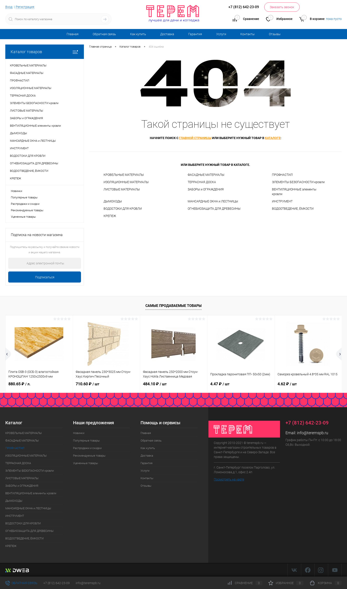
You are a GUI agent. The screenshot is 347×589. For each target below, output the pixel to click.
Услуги (221, 34)
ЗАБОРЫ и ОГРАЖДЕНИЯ (206, 189)
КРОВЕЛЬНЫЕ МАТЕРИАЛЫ (124, 174)
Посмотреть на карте (229, 479)
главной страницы (195, 138)
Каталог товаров (45, 52)
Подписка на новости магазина (37, 235)
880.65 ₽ (19, 384)
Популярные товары (24, 197)
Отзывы (275, 34)
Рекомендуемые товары (27, 210)
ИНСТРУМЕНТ (282, 201)
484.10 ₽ (155, 384)
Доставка (167, 34)
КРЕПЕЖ (110, 216)
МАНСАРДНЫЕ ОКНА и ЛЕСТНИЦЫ (213, 201)
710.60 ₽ (87, 384)
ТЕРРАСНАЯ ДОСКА (202, 182)
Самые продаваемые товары (173, 306)
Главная (73, 34)
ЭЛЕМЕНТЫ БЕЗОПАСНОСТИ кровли (298, 182)
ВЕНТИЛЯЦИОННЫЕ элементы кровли (294, 192)
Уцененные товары (23, 216)
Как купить (138, 34)
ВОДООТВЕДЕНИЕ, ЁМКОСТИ (293, 208)
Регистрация (25, 7)
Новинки (16, 191)
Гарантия (195, 34)
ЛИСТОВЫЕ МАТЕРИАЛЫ (122, 189)
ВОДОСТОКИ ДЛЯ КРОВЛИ (123, 208)
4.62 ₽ (287, 384)
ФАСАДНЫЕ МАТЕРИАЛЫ (206, 174)
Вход (8, 7)
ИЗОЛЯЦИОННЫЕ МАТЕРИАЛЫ (126, 182)
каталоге (272, 138)
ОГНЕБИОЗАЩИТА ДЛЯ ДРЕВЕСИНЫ (214, 208)
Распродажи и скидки (25, 203)
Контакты (247, 34)
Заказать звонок (282, 7)
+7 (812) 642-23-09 (56, 583)
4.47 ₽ (219, 384)
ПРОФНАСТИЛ (282, 174)
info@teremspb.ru (312, 432)
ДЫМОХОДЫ (113, 201)
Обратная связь (104, 34)
